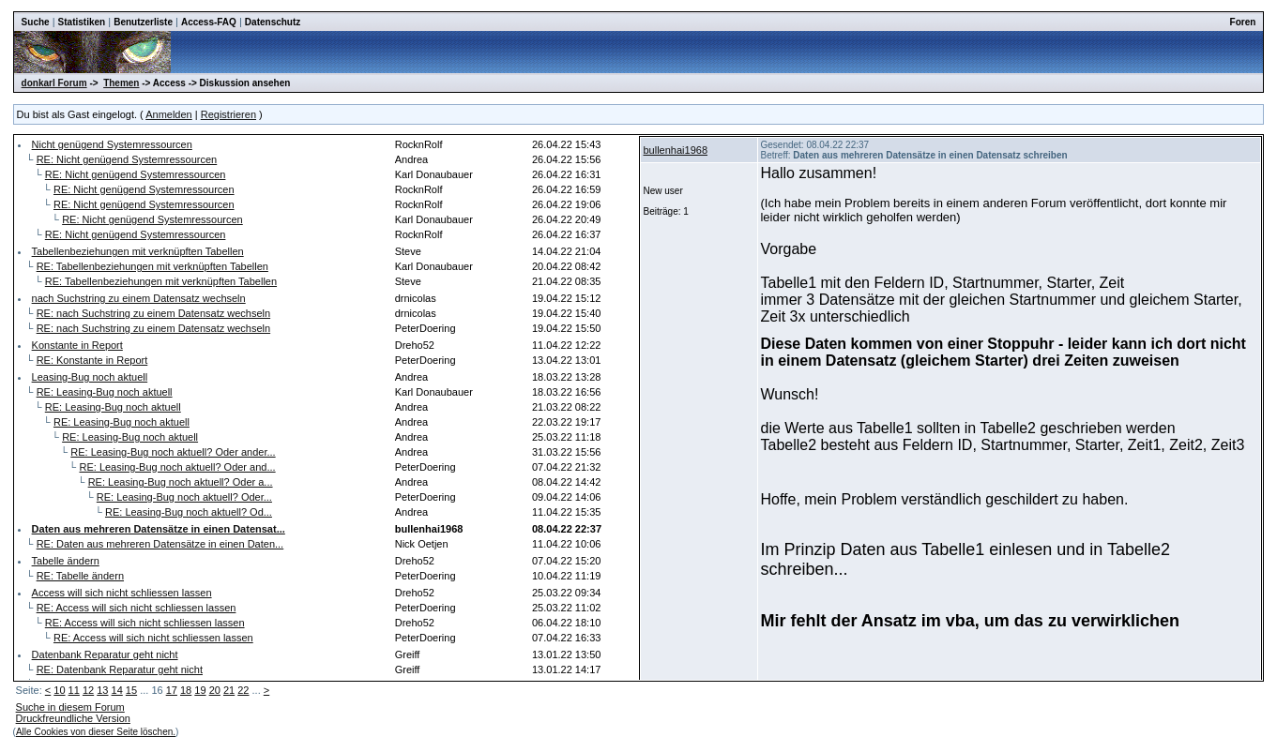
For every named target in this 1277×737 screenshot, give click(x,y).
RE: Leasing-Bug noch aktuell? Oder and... (177, 467)
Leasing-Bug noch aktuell (90, 377)
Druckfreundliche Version (73, 718)
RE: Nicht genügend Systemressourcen (127, 159)
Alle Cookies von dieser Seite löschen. (95, 732)
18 (185, 690)
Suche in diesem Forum (70, 707)
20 (214, 690)
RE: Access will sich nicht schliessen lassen (136, 607)
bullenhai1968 (675, 150)
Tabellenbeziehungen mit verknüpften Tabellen (138, 251)
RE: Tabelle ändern (80, 575)
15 (131, 690)
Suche (36, 22)
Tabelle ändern (65, 560)
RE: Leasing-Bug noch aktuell (105, 392)
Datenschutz (272, 22)
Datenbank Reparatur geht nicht (105, 654)
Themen (121, 83)
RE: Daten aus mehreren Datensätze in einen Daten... (160, 543)
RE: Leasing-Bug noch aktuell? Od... (188, 512)
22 (243, 690)
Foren (1243, 22)
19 (199, 690)
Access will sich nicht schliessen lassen (122, 592)
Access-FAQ (208, 22)
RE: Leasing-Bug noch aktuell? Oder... (184, 497)
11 (74, 690)
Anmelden (168, 114)
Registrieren (228, 114)
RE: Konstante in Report (92, 360)
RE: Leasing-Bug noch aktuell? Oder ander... (172, 452)
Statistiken (82, 22)
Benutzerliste (143, 22)
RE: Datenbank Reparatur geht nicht (120, 669)
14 (117, 690)
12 (88, 690)
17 (171, 690)
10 (59, 690)
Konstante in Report (77, 345)
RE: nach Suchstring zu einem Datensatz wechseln (153, 313)
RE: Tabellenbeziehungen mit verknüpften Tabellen (152, 266)
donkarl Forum (54, 83)
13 (102, 690)
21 (229, 690)
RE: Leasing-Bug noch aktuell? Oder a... (180, 482)
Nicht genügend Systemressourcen (112, 144)
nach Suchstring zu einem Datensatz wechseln (139, 298)
